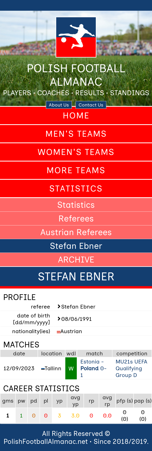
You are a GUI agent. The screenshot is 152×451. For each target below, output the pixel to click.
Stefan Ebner (76, 246)
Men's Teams (76, 134)
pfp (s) (124, 400)
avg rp (107, 400)
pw (21, 400)
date (19, 353)
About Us (59, 105)
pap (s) (143, 400)
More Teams (76, 170)
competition (131, 353)
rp (91, 400)
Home (76, 115)
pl (46, 400)
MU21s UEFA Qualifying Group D (131, 368)
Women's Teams (76, 152)
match (94, 353)
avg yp (75, 400)
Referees (76, 218)
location (51, 353)
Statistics (76, 188)
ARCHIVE (76, 259)
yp (59, 400)
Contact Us (91, 105)
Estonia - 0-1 (93, 368)
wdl (71, 353)
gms (7, 400)
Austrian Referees (76, 232)
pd (33, 400)
